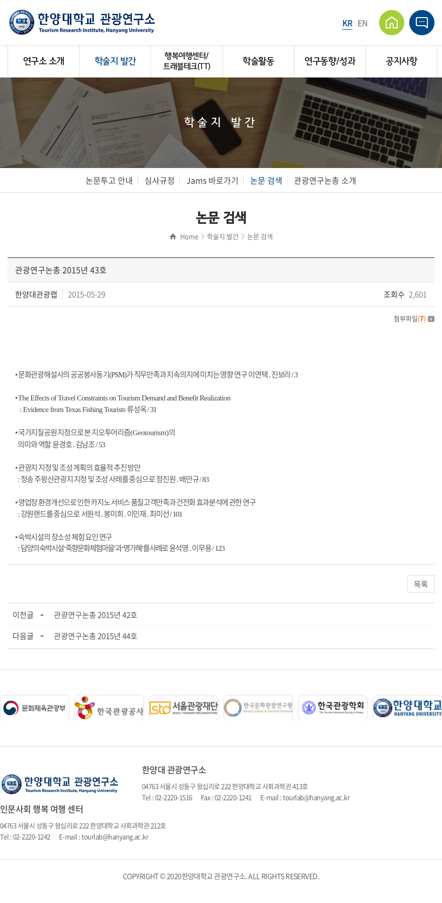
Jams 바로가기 (212, 180)
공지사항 (401, 61)
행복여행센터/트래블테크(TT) (186, 61)
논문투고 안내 (109, 180)
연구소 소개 (43, 61)
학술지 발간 (115, 61)
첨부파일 (414, 318)
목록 (421, 584)
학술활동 (258, 61)
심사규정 (159, 180)
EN (362, 23)
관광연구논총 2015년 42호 (95, 614)
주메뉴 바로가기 (0, 0)
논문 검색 (266, 180)
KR (347, 23)
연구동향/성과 (330, 61)
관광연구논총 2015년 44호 (95, 635)
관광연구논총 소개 (325, 180)
